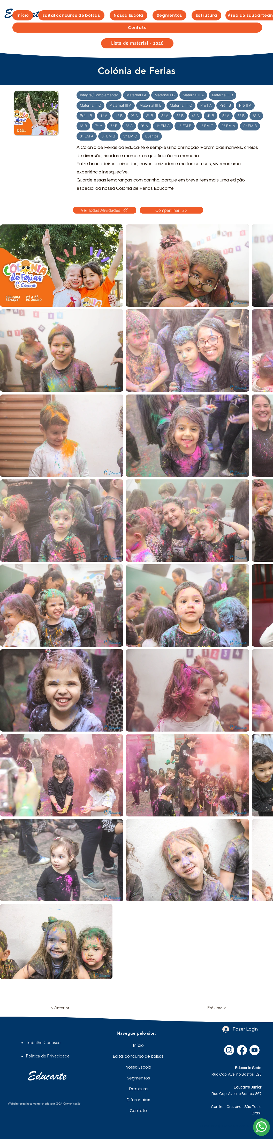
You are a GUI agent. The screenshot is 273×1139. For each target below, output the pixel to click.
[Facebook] (242, 1050)
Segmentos (138, 1078)
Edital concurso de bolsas (138, 1056)
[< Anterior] (67, 1008)
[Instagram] (229, 1050)
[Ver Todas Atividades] (104, 210)
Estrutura (138, 1089)
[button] (169, 15)
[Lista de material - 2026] (137, 43)
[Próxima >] (213, 1008)
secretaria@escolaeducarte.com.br (230, 1126)
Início (138, 1045)
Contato (138, 1111)
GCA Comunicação (68, 1103)
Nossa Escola (138, 1067)
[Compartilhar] (171, 210)
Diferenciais (138, 1100)
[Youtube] (254, 1050)
